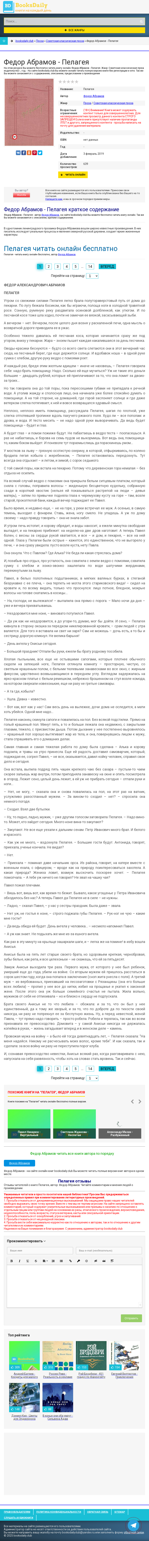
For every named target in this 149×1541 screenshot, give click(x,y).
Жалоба (21, 195)
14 (90, 266)
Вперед (107, 266)
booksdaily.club (29, 7)
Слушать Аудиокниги (18, 1517)
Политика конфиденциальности (58, 1512)
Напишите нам (53, 199)
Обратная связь (97, 1512)
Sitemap (119, 1512)
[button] (11, 1261)
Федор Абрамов (93, 96)
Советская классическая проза (113, 103)
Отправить (131, 1318)
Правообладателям (17, 1512)
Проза (87, 103)
